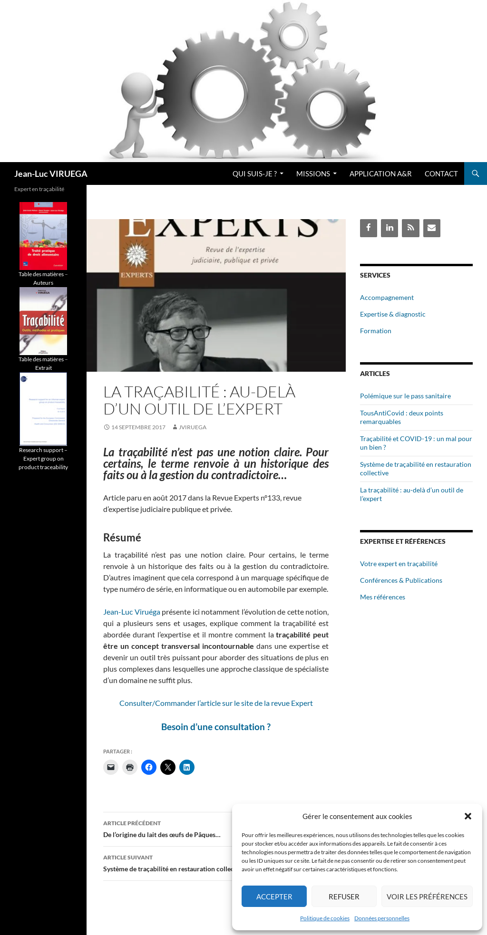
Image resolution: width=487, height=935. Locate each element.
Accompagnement (387, 297)
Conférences (379, 580)
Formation (375, 331)
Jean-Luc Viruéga (131, 611)
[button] (468, 816)
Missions (313, 173)
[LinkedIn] (389, 228)
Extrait (43, 367)
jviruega (192, 427)
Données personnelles (381, 918)
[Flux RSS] (410, 228)
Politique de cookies (325, 918)
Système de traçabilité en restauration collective (216, 862)
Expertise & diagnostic (393, 314)
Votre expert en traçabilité (399, 563)
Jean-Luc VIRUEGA (51, 173)
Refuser (344, 896)
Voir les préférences (427, 896)
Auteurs (43, 282)
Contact (441, 173)
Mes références (382, 597)
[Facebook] (368, 228)
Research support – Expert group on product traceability (43, 458)
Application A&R (381, 173)
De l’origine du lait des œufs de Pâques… (216, 828)
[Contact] (431, 228)
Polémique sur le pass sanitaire (405, 396)
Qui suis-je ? (255, 173)
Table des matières (41, 274)
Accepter (274, 896)
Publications (423, 580)
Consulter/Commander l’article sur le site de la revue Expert (216, 702)
